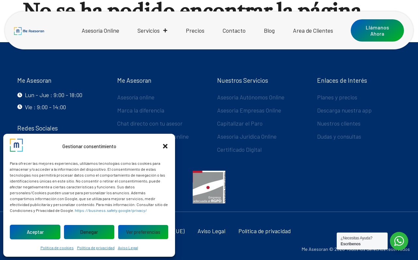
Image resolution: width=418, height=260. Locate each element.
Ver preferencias (143, 232)
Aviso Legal (128, 247)
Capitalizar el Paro (240, 123)
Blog (269, 30)
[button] (165, 146)
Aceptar (35, 232)
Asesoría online (135, 97)
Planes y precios (337, 97)
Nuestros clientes (339, 123)
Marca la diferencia (140, 110)
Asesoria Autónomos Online (250, 97)
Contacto (234, 30)
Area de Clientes (313, 30)
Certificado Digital (239, 149)
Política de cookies (57, 247)
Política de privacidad (96, 247)
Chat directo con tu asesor (150, 123)
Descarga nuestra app (344, 110)
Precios (195, 30)
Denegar (89, 232)
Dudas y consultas (339, 136)
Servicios (152, 30)
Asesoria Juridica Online (247, 136)
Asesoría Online (100, 30)
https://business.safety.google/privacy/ (111, 210)
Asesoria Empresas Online (249, 110)
